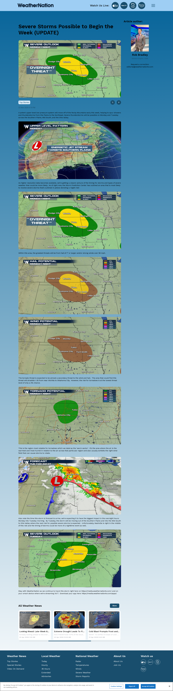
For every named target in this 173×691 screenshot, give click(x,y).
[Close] (169, 686)
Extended (46, 672)
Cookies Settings (116, 686)
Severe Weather (83, 672)
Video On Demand (15, 669)
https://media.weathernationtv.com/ (96, 591)
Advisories (46, 676)
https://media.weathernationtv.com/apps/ (99, 593)
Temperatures (82, 665)
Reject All (132, 686)
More (115, 606)
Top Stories (12, 661)
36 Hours (45, 669)
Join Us (117, 665)
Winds (78, 669)
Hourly (44, 665)
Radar (78, 661)
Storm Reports (83, 676)
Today (44, 661)
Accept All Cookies (148, 686)
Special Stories (14, 665)
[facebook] (119, 102)
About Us (118, 661)
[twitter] (112, 102)
